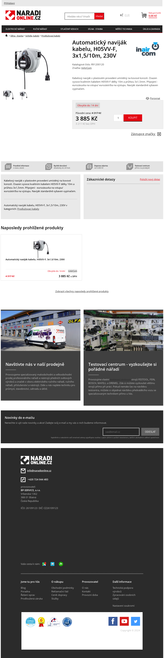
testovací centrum (120, 379)
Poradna (25, 591)
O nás (85, 587)
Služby (55, 598)
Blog (23, 587)
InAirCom (86, 67)
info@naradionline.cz (39, 470)
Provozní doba (90, 594)
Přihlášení (9, 3)
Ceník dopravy (59, 594)
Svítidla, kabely (32, 35)
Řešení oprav (28, 594)
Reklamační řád (59, 591)
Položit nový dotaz (150, 179)
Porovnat (155, 98)
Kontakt (86, 591)
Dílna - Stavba (16, 35)
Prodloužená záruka (32, 598)
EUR (127, 15)
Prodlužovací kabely (50, 35)
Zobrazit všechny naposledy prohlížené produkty (82, 291)
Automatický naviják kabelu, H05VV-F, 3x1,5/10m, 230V (35, 259)
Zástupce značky (146, 134)
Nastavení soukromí (123, 605)
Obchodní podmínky (62, 587)
